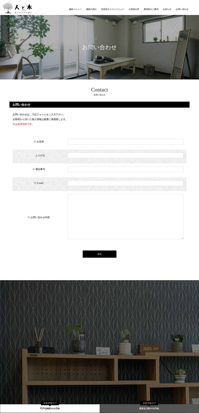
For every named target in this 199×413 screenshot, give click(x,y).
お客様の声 (134, 9)
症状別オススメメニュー (112, 9)
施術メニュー (75, 9)
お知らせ (167, 9)
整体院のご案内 (151, 9)
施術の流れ (91, 9)
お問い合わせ (182, 9)
